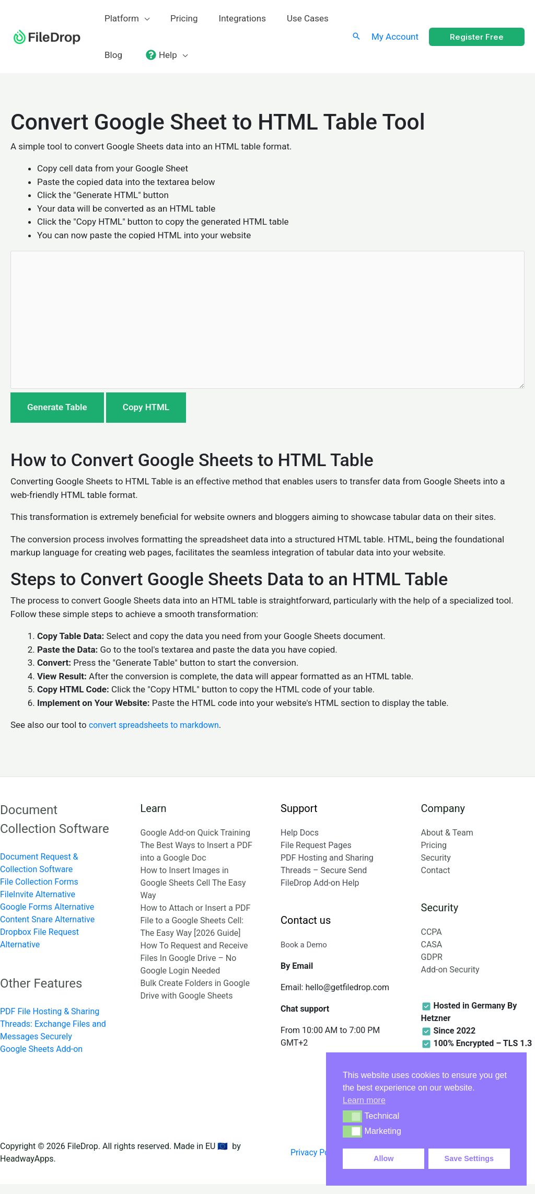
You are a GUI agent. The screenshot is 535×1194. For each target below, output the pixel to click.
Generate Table (57, 417)
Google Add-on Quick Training (195, 842)
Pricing (434, 855)
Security (436, 867)
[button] (352, 1116)
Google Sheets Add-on (41, 1059)
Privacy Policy (320, 1162)
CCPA (431, 942)
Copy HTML (146, 417)
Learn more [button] (364, 1100)
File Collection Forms (39, 891)
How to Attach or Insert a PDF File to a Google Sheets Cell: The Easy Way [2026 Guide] (196, 929)
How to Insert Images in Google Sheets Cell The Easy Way (193, 892)
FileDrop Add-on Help (320, 892)
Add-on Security (450, 979)
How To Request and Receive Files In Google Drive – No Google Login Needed (194, 967)
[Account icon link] (394, 36)
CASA (432, 954)
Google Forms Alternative (47, 916)
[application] (142, 18)
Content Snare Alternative (47, 929)
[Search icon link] (356, 36)
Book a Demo (305, 954)
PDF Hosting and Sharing (327, 867)
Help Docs (300, 842)
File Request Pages (316, 855)
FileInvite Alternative (37, 904)
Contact (435, 880)
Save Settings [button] (469, 1158)
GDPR (432, 967)
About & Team (447, 842)
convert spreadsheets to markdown (158, 734)
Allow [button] (383, 1158)
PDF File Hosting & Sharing (49, 1021)
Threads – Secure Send (324, 880)
